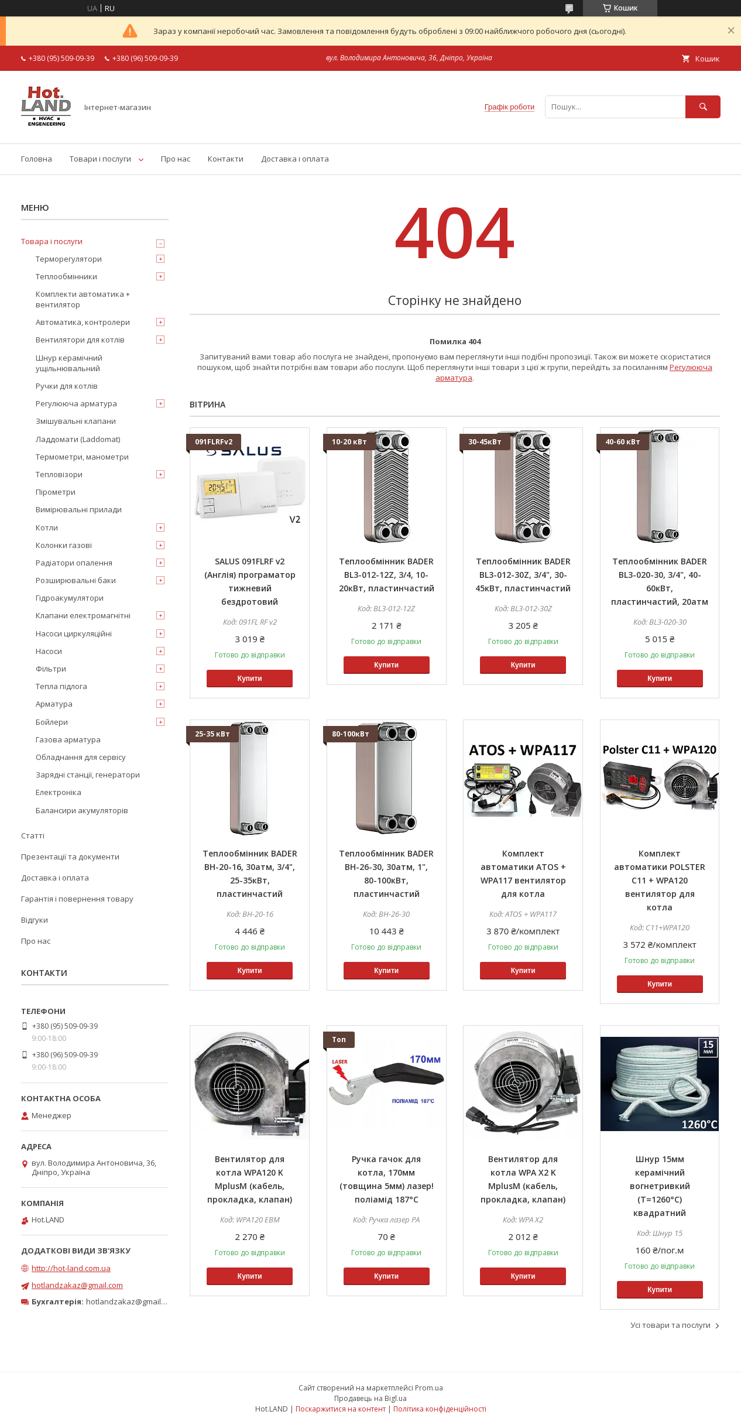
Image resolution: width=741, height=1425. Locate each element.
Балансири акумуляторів (82, 810)
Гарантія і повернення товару (77, 898)
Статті (32, 835)
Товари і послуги (100, 158)
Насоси (49, 651)
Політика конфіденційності (439, 1409)
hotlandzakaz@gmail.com (77, 1285)
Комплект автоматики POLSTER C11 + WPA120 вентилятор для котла (659, 880)
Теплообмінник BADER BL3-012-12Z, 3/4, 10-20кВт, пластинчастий (386, 575)
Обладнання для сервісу (81, 757)
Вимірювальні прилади (79, 509)
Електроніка (58, 792)
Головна (36, 158)
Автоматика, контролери (83, 322)
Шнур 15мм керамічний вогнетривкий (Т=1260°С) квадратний (660, 1185)
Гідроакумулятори (70, 597)
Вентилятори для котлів (80, 339)
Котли (47, 527)
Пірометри (56, 492)
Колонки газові (64, 545)
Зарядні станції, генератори (88, 774)
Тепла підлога (61, 686)
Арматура (54, 703)
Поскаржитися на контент (341, 1409)
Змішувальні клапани (76, 421)
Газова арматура (68, 739)
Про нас (175, 158)
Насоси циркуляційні (74, 633)
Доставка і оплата (295, 158)
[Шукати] (703, 106)
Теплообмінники (66, 276)
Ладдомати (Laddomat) (78, 439)
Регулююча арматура (76, 403)
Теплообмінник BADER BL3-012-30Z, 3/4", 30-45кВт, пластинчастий (523, 575)
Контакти (225, 158)
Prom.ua (429, 1388)
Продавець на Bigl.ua (370, 1398)
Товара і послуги (52, 241)
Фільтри (51, 668)
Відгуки (34, 919)
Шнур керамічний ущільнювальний (69, 363)
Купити (250, 678)
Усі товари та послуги (670, 1325)
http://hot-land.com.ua (71, 1268)
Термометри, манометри (82, 456)
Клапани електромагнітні (83, 615)
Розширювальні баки (76, 580)
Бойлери (52, 722)
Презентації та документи (70, 856)
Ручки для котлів (67, 386)
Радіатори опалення (74, 562)
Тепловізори (59, 474)
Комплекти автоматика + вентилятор (83, 299)
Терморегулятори (69, 259)
